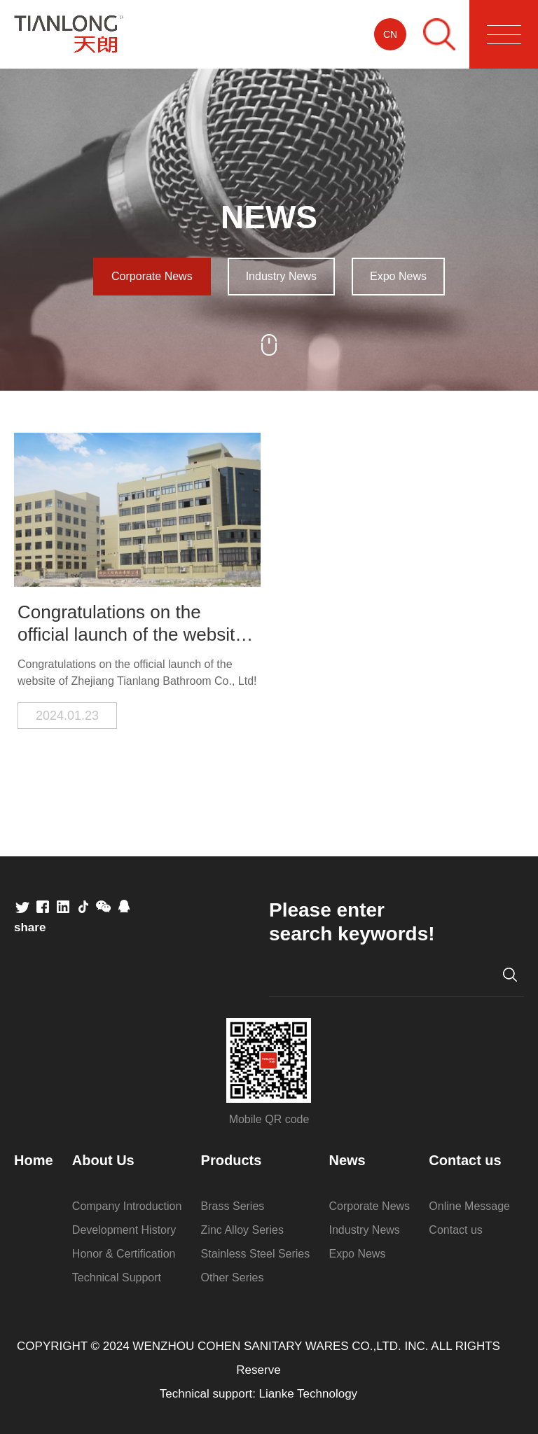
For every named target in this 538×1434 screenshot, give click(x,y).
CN (390, 34)
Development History (124, 1230)
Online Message (469, 1206)
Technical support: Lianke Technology (258, 1393)
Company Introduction (127, 1206)
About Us (103, 1160)
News (347, 1160)
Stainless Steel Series (255, 1254)
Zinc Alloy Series (242, 1230)
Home (33, 1160)
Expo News (398, 276)
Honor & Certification (124, 1254)
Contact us (465, 1160)
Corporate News (152, 276)
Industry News (281, 276)
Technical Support (116, 1277)
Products (231, 1160)
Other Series (232, 1277)
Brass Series (233, 1206)
